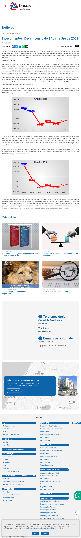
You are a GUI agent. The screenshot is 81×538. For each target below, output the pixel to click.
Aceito (35, 533)
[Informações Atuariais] (54, 507)
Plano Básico (46, 423)
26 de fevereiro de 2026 (49, 289)
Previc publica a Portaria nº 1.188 (55, 292)
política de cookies (55, 528)
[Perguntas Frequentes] (19, 471)
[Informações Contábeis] (54, 512)
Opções (45, 533)
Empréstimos (8, 489)
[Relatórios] (19, 462)
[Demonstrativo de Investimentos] (54, 504)
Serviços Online (47, 494)
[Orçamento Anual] (54, 486)
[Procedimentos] (19, 497)
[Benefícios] (19, 442)
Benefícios (7, 439)
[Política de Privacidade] (19, 434)
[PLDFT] (19, 431)
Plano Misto (45, 445)
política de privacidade (34, 528)
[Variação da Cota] (54, 465)
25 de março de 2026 (48, 251)
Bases (4, 423)
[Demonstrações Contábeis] (54, 426)
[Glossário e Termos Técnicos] (19, 481)
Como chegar (15, 390)
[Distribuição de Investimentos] (54, 429)
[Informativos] (19, 457)
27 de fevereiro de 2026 (9, 289)
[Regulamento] (19, 500)
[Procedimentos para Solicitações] (54, 518)
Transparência (46, 498)
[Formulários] (19, 492)
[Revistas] (19, 465)
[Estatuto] (19, 429)
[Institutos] (19, 445)
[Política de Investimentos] (54, 434)
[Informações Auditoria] (54, 510)
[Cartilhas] (19, 478)
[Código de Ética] (19, 426)
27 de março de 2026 (8, 251)
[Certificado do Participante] (54, 501)
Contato (76, 423)
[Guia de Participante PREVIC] (19, 484)
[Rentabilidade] (54, 440)
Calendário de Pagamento (13, 449)
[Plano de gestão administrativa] (54, 471)
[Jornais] (19, 459)
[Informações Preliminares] (19, 495)
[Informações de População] (54, 515)
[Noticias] (19, 468)
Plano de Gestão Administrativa (54, 470)
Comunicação (8, 454)
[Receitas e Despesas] (54, 489)
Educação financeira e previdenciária (18, 476)
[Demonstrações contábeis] (54, 473)
